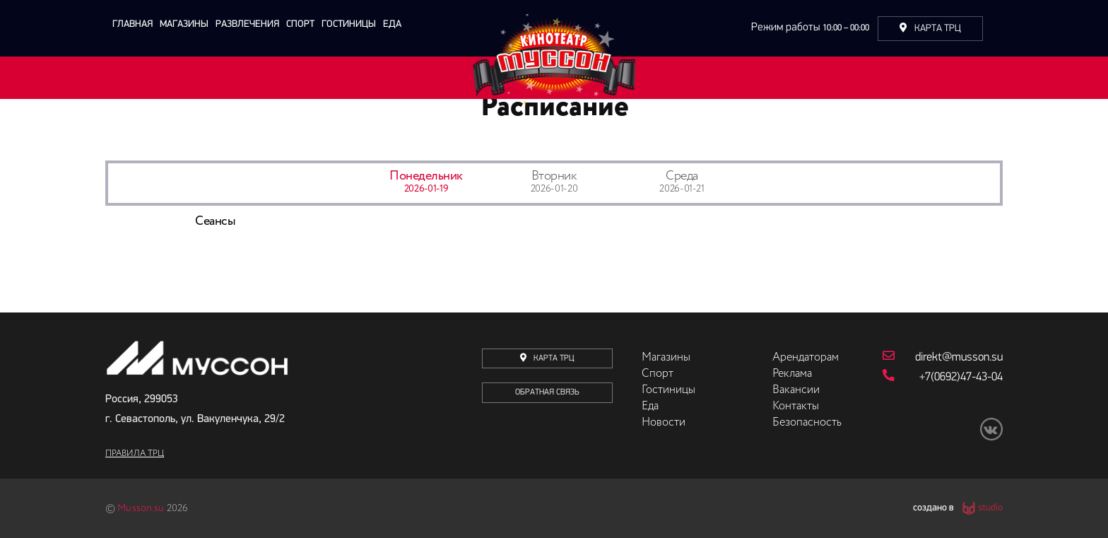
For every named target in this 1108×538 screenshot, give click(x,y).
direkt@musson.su (943, 356)
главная (132, 24)
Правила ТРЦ (134, 454)
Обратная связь (547, 392)
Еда (392, 24)
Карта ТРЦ (930, 28)
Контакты (795, 406)
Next (1013, 241)
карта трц (547, 358)
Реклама (792, 374)
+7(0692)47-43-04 (943, 376)
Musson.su (140, 508)
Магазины (184, 24)
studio (990, 508)
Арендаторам (805, 357)
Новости (663, 422)
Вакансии (796, 390)
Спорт (300, 24)
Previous (95, 241)
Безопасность (807, 422)
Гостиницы (349, 24)
